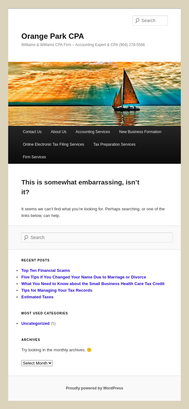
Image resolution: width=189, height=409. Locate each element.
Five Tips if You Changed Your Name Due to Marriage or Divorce (83, 277)
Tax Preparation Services (114, 144)
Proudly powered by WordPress (94, 388)
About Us (58, 132)
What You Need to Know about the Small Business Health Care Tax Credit (92, 283)
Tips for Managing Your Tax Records (56, 290)
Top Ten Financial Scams (45, 270)
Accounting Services (93, 132)
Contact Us (32, 132)
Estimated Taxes (37, 297)
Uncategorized (35, 323)
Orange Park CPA (52, 36)
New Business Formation (140, 132)
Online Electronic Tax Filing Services (53, 144)
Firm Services (34, 157)
